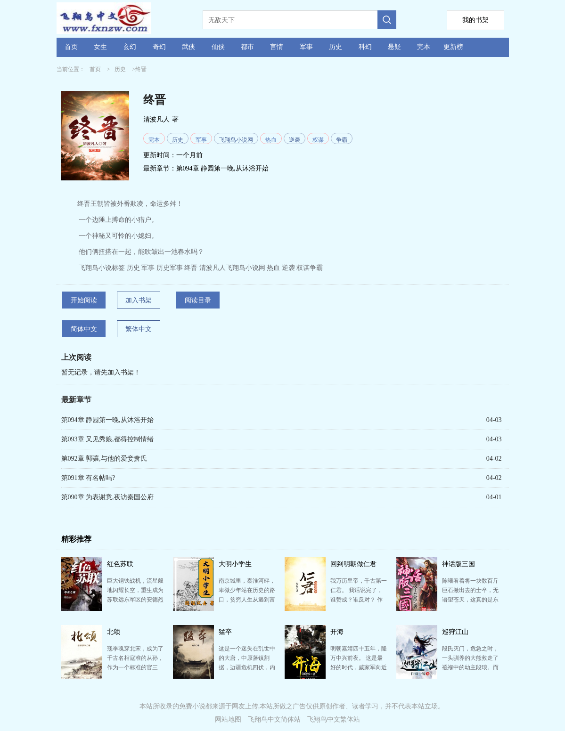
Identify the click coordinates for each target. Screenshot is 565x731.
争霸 (341, 140)
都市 (247, 46)
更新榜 (453, 46)
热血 (271, 140)
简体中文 (84, 329)
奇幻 (159, 46)
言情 (276, 46)
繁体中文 (138, 329)
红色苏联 (120, 564)
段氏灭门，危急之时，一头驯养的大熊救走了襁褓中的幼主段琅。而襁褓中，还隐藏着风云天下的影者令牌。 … (470, 667)
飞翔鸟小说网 (236, 140)
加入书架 (138, 300)
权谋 (318, 140)
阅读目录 (198, 300)
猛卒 (225, 631)
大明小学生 (235, 564)
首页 (71, 46)
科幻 (365, 46)
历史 (335, 46)
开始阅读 (84, 300)
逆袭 (294, 140)
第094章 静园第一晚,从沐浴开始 (222, 168)
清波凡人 (156, 119)
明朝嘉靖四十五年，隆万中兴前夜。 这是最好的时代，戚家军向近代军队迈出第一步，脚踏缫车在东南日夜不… (358, 667)
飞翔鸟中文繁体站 (333, 719)
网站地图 (228, 719)
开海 (337, 631)
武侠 (188, 46)
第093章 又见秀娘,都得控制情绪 (107, 439)
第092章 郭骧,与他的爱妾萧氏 (104, 458)
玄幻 (129, 46)
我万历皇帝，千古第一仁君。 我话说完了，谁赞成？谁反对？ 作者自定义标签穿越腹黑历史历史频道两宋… (358, 599)
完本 (423, 46)
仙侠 (218, 46)
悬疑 (394, 46)
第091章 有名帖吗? (88, 477)
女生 (100, 46)
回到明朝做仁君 (353, 564)
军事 (306, 46)
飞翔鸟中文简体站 (274, 719)
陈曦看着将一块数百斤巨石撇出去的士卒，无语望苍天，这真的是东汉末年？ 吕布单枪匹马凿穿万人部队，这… (470, 599)
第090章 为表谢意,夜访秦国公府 (107, 497)
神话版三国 (458, 564)
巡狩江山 (455, 631)
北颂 (113, 631)
